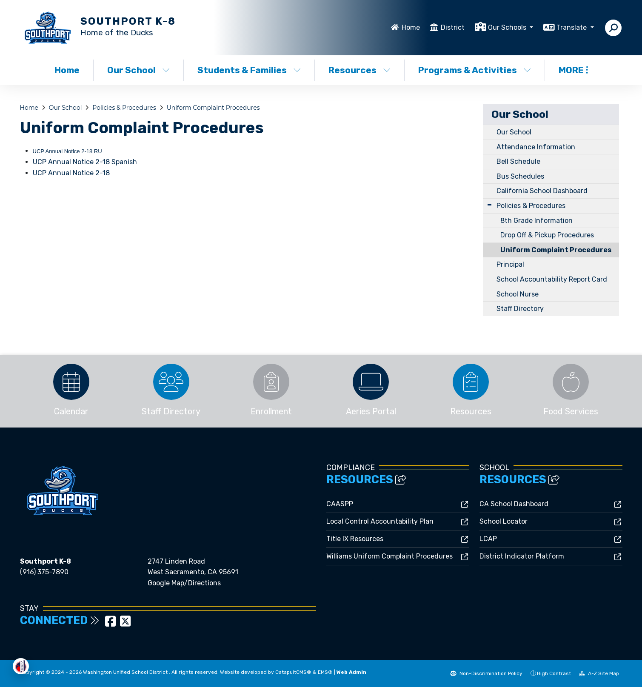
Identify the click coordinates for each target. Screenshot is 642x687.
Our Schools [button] (508, 27)
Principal (510, 264)
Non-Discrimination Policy (486, 673)
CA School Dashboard (513, 504)
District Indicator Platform (521, 556)
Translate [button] (572, 27)
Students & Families (249, 70)
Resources (359, 70)
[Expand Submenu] (489, 204)
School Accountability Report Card (551, 279)
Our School (138, 70)
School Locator (503, 521)
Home (411, 27)
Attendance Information (535, 147)
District (453, 27)
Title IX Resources (354, 539)
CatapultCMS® (293, 672)
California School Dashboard (542, 191)
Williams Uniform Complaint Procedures (389, 556)
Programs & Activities (474, 70)
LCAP (488, 539)
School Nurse (517, 294)
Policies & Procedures (124, 107)
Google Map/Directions (184, 583)
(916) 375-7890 (44, 572)
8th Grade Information (536, 221)
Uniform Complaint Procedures (213, 107)
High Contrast (554, 673)
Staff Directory (520, 309)
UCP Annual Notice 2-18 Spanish (85, 162)
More (573, 70)
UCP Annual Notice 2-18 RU (67, 151)
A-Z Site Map (599, 673)
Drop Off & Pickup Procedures (547, 235)
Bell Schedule (518, 161)
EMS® (325, 672)
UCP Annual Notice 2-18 (71, 173)
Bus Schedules (520, 176)
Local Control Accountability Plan (380, 521)
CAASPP (339, 504)
